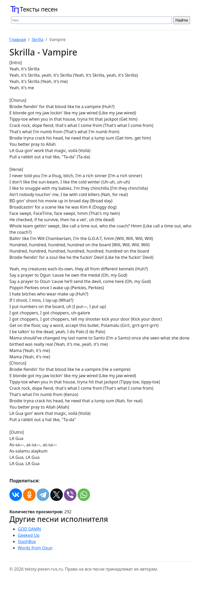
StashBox (27, 541)
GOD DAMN (29, 529)
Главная (17, 39)
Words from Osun (35, 548)
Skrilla (37, 39)
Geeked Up (29, 535)
